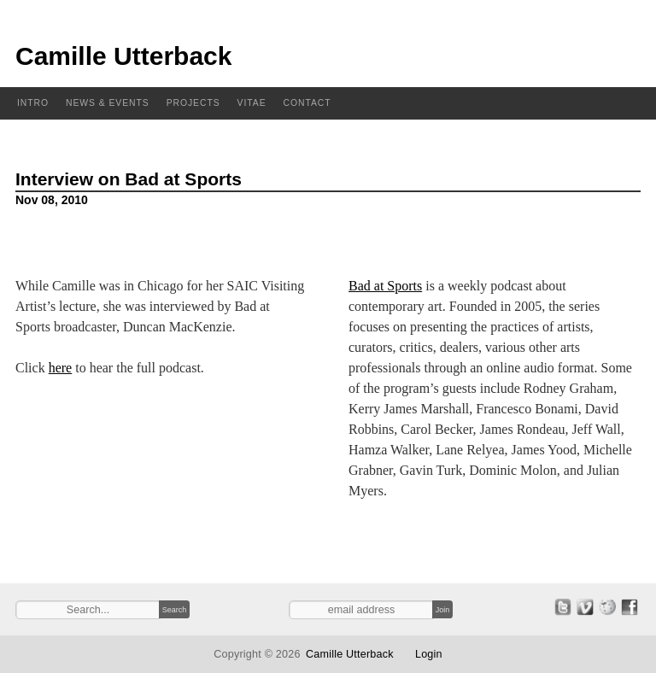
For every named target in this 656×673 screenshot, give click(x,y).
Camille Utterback (123, 56)
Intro (33, 103)
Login (428, 654)
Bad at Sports (385, 285)
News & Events (107, 103)
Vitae (251, 103)
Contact (307, 103)
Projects (193, 103)
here (61, 367)
